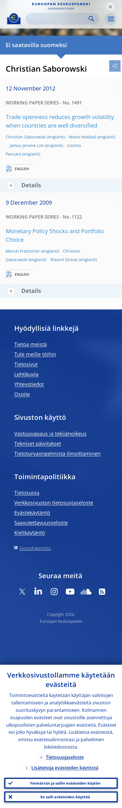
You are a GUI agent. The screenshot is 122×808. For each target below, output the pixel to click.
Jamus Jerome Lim (27, 145)
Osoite (22, 394)
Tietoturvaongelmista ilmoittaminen (57, 453)
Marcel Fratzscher (23, 251)
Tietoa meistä (30, 344)
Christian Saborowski (26, 137)
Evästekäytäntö (32, 512)
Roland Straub (64, 259)
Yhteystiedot (29, 384)
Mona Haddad (82, 137)
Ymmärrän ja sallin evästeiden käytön (65, 783)
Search (91, 19)
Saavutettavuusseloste (41, 522)
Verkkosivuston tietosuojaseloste (53, 502)
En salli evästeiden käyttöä (65, 796)
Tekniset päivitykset (37, 443)
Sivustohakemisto (35, 548)
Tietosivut (26, 364)
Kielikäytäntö (29, 532)
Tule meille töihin (35, 354)
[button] (110, 6)
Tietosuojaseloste (65, 757)
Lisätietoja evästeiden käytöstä (64, 768)
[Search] (58, 19)
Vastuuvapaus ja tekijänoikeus (50, 433)
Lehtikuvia (26, 374)
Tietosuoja (26, 492)
